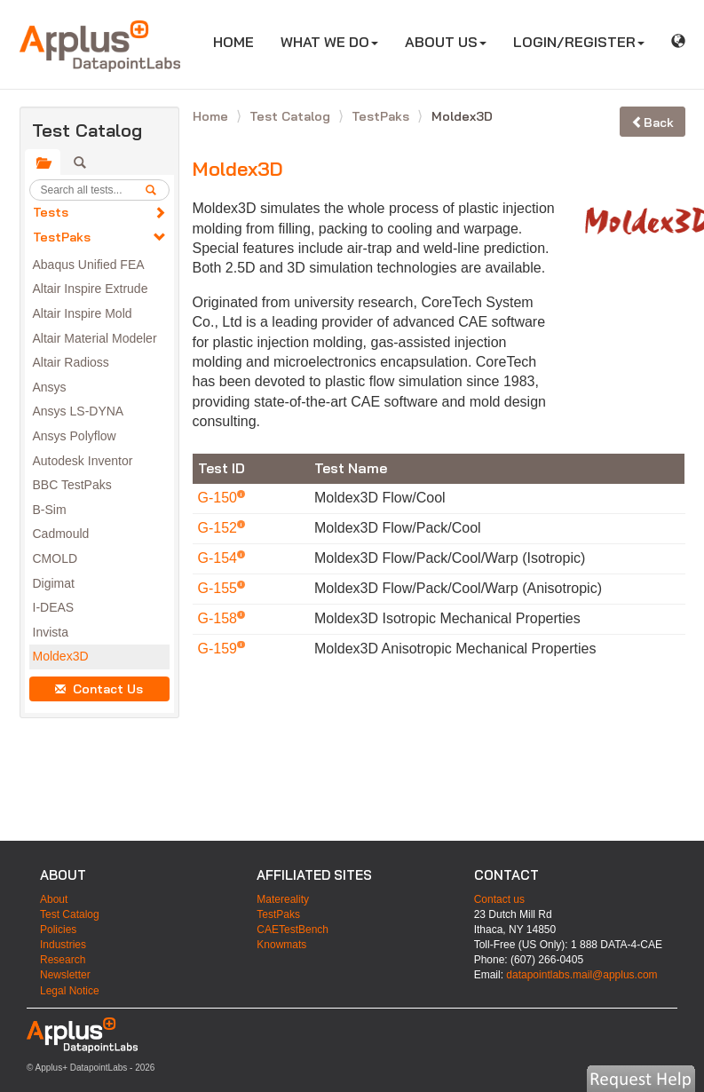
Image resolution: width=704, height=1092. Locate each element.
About (53, 899)
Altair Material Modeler (95, 338)
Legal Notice (69, 991)
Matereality (283, 899)
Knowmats (281, 944)
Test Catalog (291, 116)
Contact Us (99, 689)
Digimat (54, 583)
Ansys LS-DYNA (78, 411)
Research (62, 960)
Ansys (50, 387)
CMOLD (55, 558)
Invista (50, 632)
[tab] (42, 162)
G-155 (219, 588)
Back (652, 123)
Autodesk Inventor (83, 461)
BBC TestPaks (72, 485)
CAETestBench (292, 929)
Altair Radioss (71, 362)
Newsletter (65, 975)
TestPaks (62, 237)
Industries (63, 944)
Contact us (499, 899)
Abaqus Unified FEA (89, 264)
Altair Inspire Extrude (90, 288)
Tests (50, 212)
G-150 (219, 497)
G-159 (219, 648)
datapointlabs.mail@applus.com (581, 975)
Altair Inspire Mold (82, 313)
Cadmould (61, 533)
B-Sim (50, 509)
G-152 (219, 527)
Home (212, 116)
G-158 (219, 618)
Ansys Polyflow (74, 436)
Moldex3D (61, 656)
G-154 (219, 558)
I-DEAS (54, 607)
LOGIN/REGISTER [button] (579, 42)
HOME (240, 41)
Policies (58, 929)
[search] (157, 190)
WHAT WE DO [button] (329, 42)
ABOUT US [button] (445, 42)
